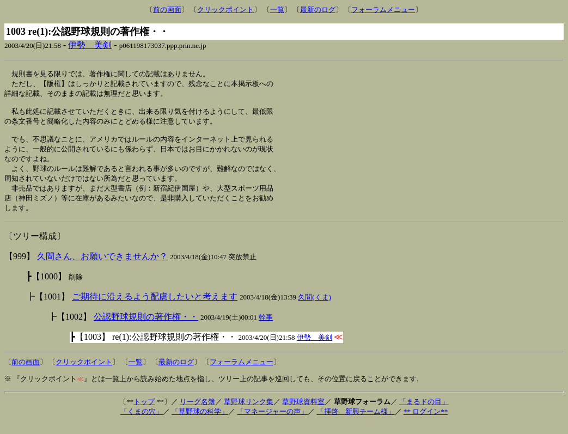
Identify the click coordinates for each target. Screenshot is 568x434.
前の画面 (167, 9)
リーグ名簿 (197, 412)
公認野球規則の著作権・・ (146, 327)
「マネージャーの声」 (272, 422)
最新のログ (317, 9)
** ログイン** (426, 422)
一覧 (277, 9)
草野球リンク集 (248, 412)
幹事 (266, 327)
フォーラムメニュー (383, 9)
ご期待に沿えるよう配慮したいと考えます (154, 306)
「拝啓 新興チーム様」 (356, 422)
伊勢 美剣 (90, 45)
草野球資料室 (303, 412)
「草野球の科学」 (200, 422)
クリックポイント (225, 9)
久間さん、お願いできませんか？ (102, 266)
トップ (144, 412)
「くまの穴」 (141, 422)
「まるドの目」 (424, 412)
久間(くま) (314, 307)
